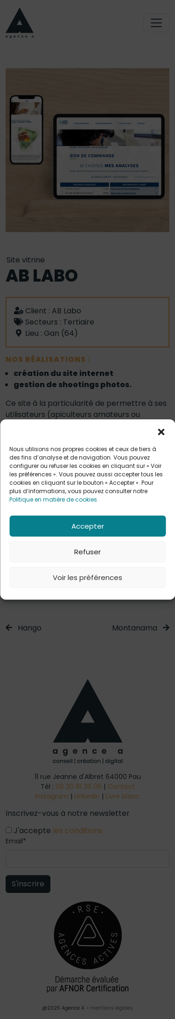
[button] (161, 431)
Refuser (87, 552)
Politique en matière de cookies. (53, 499)
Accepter (87, 526)
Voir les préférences (87, 577)
